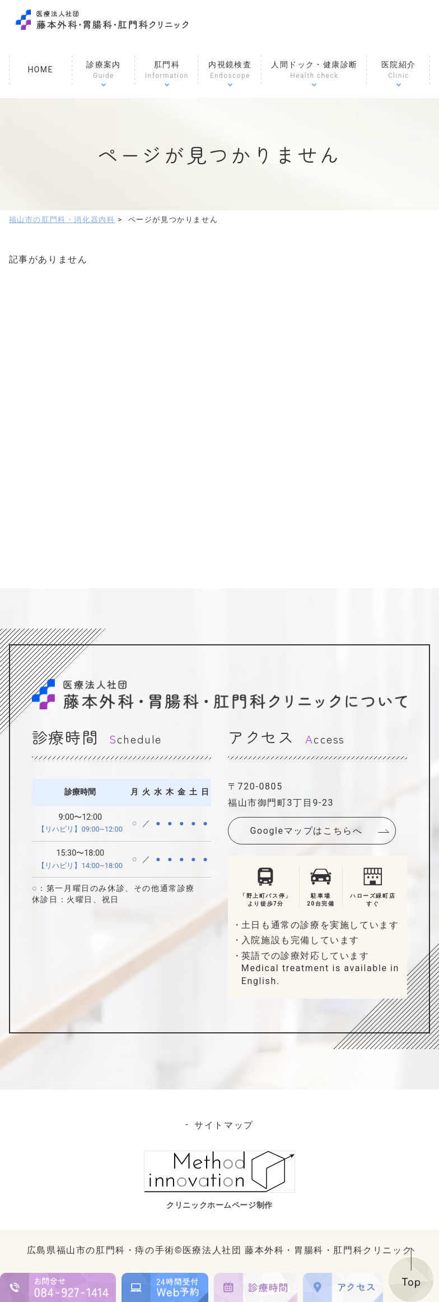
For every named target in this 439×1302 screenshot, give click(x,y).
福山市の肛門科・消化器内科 (62, 219)
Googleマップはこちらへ (306, 830)
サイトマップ (224, 1125)
